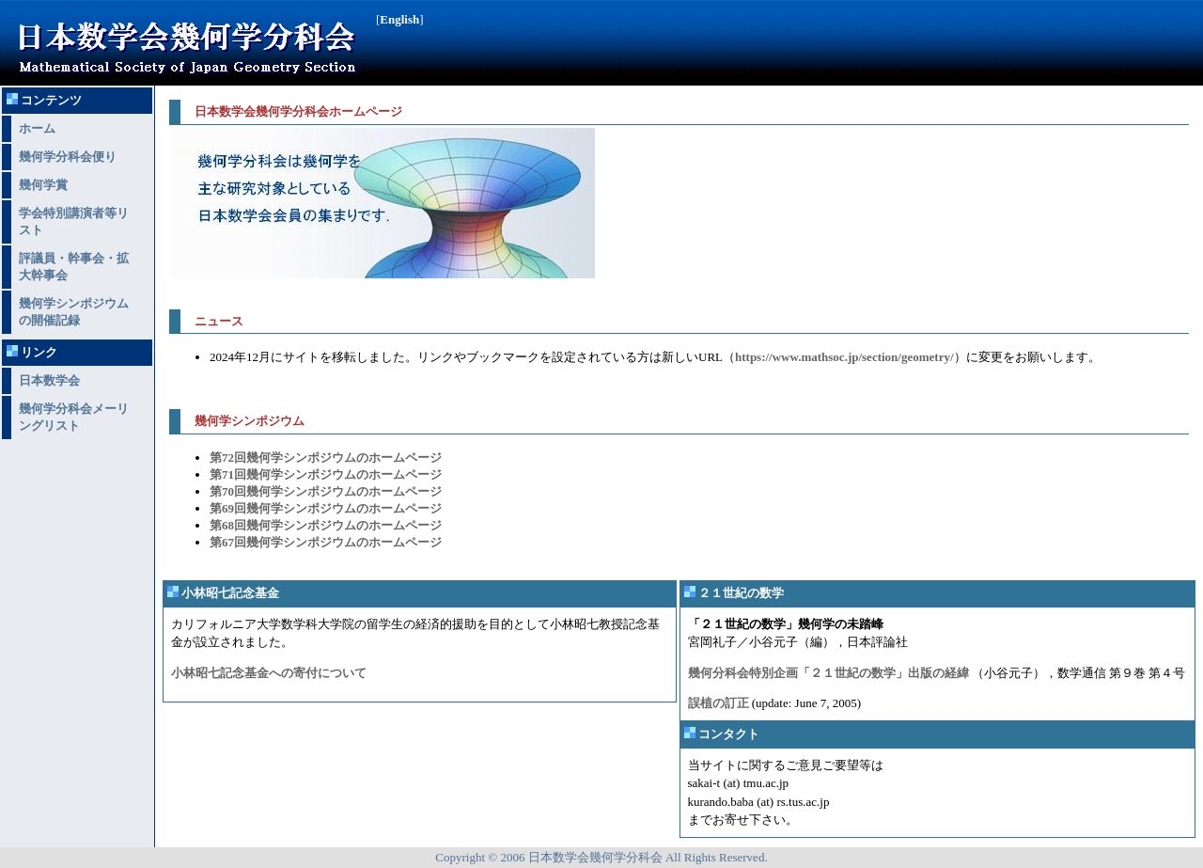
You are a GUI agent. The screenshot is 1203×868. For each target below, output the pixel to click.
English (399, 19)
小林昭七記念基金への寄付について (269, 673)
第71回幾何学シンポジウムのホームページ (326, 474)
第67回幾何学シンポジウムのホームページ (326, 542)
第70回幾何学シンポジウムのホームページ (326, 491)
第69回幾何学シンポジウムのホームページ (326, 508)
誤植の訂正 (718, 703)
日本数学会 (49, 380)
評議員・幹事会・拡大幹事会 (74, 266)
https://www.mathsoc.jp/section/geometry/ (844, 357)
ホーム (37, 128)
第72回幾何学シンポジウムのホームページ (326, 457)
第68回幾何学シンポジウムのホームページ (326, 525)
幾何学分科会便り (68, 157)
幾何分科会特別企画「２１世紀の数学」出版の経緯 (828, 673)
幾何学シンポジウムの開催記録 (74, 311)
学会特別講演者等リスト (74, 221)
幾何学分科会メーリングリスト (74, 417)
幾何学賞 (43, 185)
